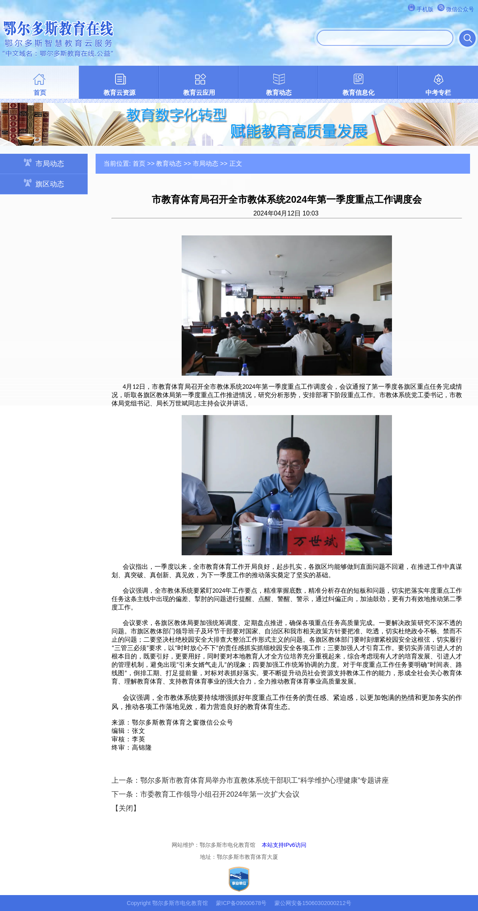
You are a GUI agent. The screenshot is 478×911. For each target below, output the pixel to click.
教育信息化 (358, 92)
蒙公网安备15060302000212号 (312, 903)
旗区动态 (44, 183)
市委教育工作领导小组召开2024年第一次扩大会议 (220, 794)
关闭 (126, 808)
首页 (39, 92)
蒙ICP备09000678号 (241, 903)
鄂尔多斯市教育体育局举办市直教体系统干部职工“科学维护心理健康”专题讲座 (264, 780)
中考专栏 (438, 92)
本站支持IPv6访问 (284, 845)
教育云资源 (119, 92)
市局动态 (44, 163)
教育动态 (279, 92)
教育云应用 (199, 92)
